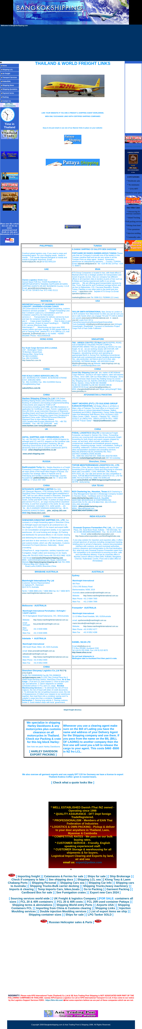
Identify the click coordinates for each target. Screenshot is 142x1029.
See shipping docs (61, 879)
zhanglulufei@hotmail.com (88, 389)
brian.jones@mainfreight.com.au (41, 651)
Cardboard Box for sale (37, 892)
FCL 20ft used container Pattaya (108, 901)
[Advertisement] (71, 44)
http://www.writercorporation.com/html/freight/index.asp (97, 536)
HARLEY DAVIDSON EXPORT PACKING (43, 753)
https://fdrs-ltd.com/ (54, 1000)
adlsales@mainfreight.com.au (35, 654)
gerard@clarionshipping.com (39, 288)
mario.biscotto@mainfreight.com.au (87, 623)
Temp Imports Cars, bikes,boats (59, 889)
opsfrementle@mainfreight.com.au (92, 620)
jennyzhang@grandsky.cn (100, 387)
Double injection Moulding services (63, 911)
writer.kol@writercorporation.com (100, 534)
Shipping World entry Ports (74, 904)
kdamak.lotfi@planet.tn (87, 264)
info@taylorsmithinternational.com (100, 324)
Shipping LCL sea (89, 879)
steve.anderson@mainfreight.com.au (95, 593)
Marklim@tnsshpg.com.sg (82, 363)
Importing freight (29, 876)
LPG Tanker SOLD (100, 914)
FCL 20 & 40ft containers (37, 901)
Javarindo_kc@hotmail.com (33, 334)
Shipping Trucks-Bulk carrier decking (55, 886)
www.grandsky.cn (79, 391)
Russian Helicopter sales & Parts (71, 922)
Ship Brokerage (120, 876)
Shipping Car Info (100, 882)
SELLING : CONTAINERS (9, 105)
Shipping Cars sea (72, 882)
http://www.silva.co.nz (81, 652)
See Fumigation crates (71, 892)
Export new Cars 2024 (105, 892)
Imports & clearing (21, 889)
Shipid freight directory (72, 710)
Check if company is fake (28, 879)
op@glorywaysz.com (31, 677)
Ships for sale (97, 876)
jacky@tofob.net (84, 480)
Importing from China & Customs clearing (64, 908)
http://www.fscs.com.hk (31, 360)
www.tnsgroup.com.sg (110, 363)
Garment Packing (118, 889)
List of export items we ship (109, 911)
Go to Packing (93, 889)
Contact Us (6, 101)
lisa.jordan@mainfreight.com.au (46, 624)
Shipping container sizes (45, 914)
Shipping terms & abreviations (32, 904)
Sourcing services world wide (30, 898)
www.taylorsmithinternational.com (95, 318)
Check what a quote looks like (72, 782)
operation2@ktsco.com (81, 293)
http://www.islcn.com (36, 513)
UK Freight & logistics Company (75, 898)
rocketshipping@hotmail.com (92, 458)
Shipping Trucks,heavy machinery (106, 886)
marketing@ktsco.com (81, 297)
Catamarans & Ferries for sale (64, 876)
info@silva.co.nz (84, 646)
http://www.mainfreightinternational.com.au (100, 596)
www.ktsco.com (86, 291)
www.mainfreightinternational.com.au (37, 593)
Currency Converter (133, 146)
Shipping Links (105, 908)
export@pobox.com (89, 862)
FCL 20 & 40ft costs (70, 901)
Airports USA (105, 904)
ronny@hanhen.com (47, 426)
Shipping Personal (44, 882)
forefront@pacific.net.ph (32, 262)
